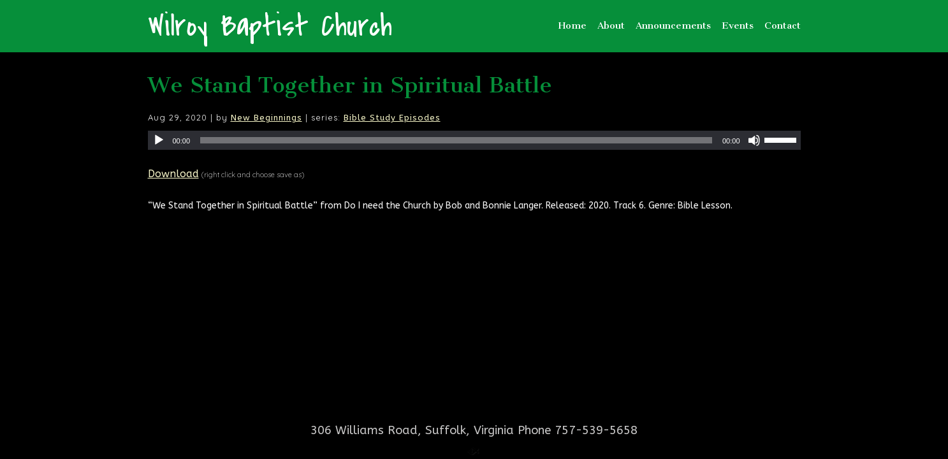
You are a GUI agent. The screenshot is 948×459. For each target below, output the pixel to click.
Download (173, 174)
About (611, 25)
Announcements (673, 25)
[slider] (456, 140)
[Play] (158, 140)
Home (572, 25)
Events (738, 25)
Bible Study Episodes (392, 117)
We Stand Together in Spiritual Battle (350, 85)
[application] (474, 140)
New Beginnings (266, 117)
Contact (782, 25)
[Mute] (754, 140)
